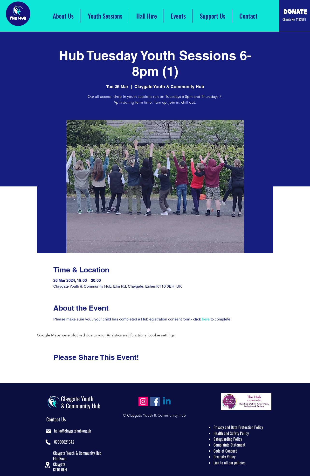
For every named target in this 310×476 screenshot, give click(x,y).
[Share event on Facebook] (55, 370)
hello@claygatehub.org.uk (72, 431)
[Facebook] (155, 401)
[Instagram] (143, 401)
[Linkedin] (167, 401)
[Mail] (48, 431)
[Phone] (48, 442)
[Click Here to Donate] (295, 11)
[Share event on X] (67, 370)
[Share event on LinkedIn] (79, 370)
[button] (47, 465)
